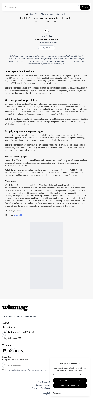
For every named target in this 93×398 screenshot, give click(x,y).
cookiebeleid (66, 375)
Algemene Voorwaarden (29, 370)
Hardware (38, 22)
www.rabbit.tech (21, 215)
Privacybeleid (46, 393)
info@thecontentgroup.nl (46, 385)
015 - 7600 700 (14, 338)
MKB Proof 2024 (51, 22)
